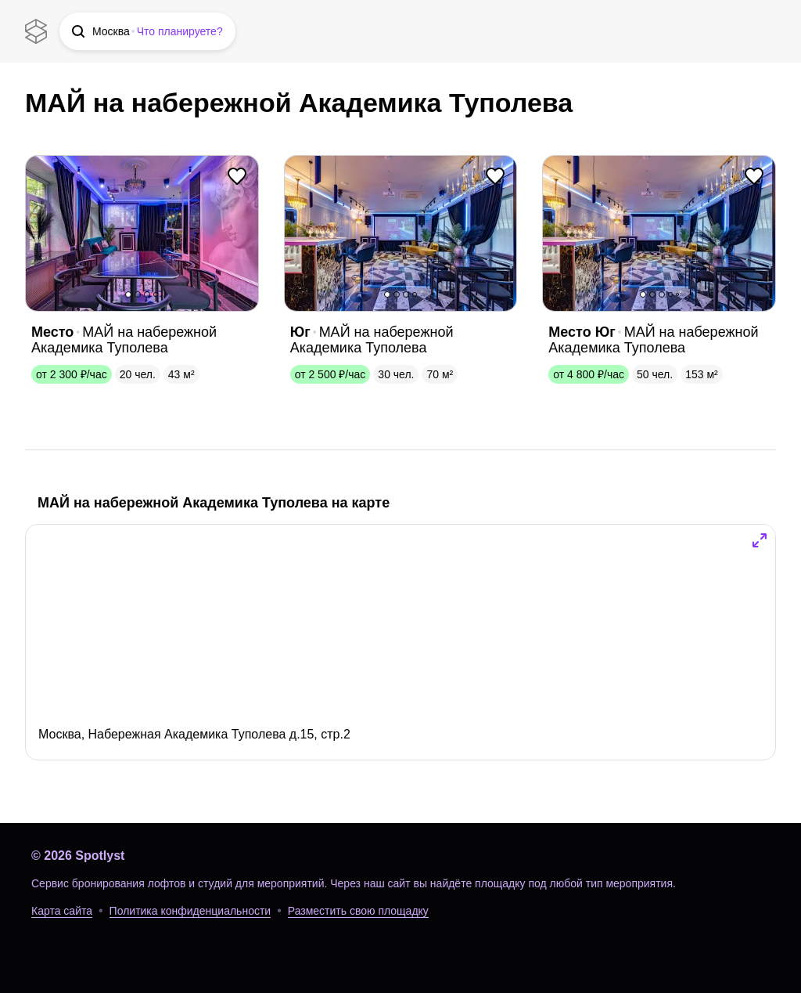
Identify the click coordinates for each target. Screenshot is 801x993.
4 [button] (155, 294)
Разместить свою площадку (358, 911)
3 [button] (147, 294)
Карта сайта (61, 911)
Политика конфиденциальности (190, 911)
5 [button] (677, 294)
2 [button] (138, 294)
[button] (147, 31)
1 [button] (128, 294)
